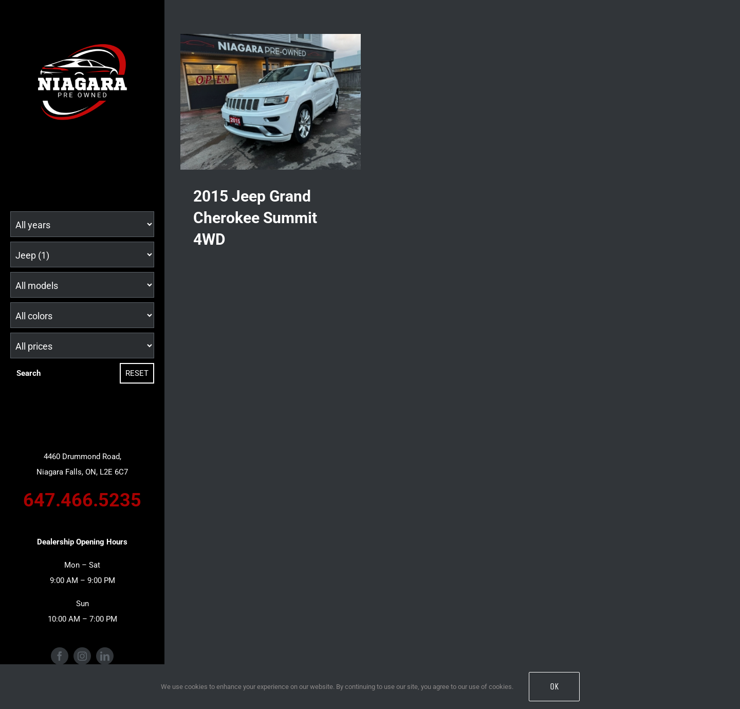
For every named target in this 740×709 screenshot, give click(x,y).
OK (554, 686)
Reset (137, 373)
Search (28, 373)
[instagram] (82, 656)
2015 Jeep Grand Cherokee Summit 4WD (255, 218)
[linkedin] (105, 656)
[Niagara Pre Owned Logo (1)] (82, 34)
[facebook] (59, 656)
